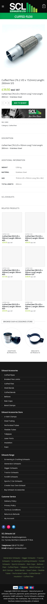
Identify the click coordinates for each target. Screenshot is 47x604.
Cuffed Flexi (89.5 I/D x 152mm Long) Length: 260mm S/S (34, 272)
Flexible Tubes (10, 429)
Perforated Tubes (11, 425)
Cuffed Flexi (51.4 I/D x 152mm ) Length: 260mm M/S (34, 306)
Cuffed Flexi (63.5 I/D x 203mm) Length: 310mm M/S (11, 306)
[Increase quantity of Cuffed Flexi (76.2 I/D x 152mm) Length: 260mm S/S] (9, 103)
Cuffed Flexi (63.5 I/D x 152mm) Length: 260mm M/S (11, 238)
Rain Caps (8, 401)
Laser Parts (9, 438)
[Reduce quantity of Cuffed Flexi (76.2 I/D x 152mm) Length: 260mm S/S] (3, 103)
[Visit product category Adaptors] (12, 342)
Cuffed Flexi (23, 17)
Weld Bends (9, 388)
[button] (3, 6)
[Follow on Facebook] (3, 527)
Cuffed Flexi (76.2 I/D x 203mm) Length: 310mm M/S (34, 238)
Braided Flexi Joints (12, 379)
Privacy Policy (10, 505)
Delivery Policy (10, 501)
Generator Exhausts (12, 463)
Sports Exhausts (18, 564)
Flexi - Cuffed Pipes (10, 567)
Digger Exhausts (11, 468)
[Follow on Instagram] (8, 527)
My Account (9, 518)
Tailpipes (8, 434)
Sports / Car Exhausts (13, 481)
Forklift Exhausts (11, 477)
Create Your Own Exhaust (14, 485)
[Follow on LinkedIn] (13, 527)
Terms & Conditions (12, 510)
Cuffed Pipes (9, 375)
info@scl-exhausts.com (16, 548)
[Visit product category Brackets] (35, 342)
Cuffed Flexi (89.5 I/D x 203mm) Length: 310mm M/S (11, 272)
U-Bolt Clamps (10, 416)
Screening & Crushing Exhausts (17, 459)
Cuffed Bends (9, 392)
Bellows (7, 396)
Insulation (8, 442)
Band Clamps (9, 405)
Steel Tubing (9, 421)
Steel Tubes (31, 570)
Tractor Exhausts (11, 472)
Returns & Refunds (12, 514)
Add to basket (20, 103)
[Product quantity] (6, 103)
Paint (6, 447)
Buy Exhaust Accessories (14, 490)
